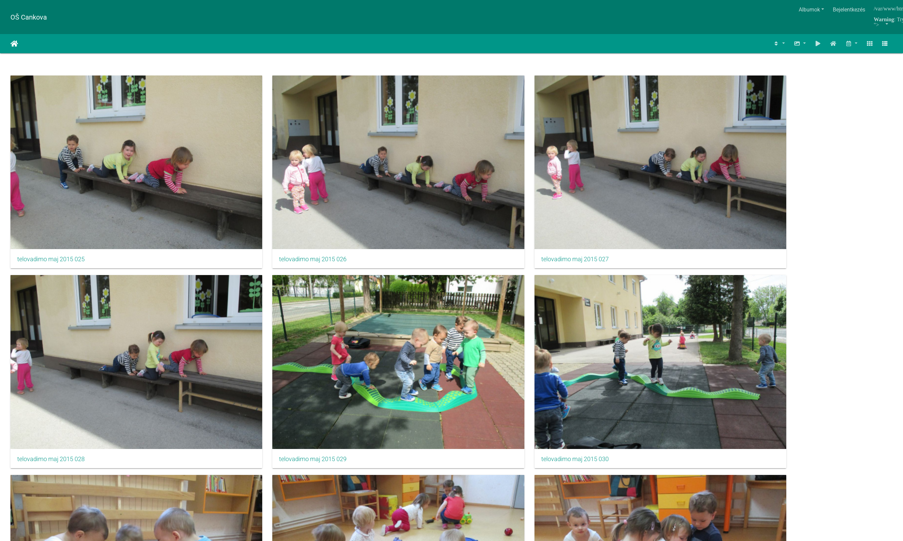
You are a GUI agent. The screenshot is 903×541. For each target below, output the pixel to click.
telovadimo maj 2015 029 (646, 181)
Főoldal (14, 44)
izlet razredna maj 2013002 (53, 424)
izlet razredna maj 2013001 (797, 302)
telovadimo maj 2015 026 (200, 181)
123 (448, 459)
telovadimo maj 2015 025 (51, 181)
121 (408, 459)
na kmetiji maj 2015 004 (49, 302)
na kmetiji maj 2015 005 (197, 302)
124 (468, 459)
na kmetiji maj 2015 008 (644, 302)
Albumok (809, 9)
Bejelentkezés (849, 9)
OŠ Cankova (28, 17)
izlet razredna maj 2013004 (350, 424)
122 (428, 459)
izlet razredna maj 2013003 (202, 424)
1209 (526, 459)
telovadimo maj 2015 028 (497, 181)
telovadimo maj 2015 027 (348, 181)
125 (488, 459)
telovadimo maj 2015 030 (794, 181)
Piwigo (472, 484)
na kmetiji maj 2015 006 (346, 302)
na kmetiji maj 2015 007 (495, 302)
